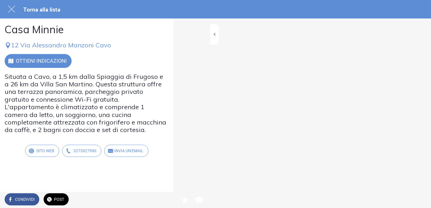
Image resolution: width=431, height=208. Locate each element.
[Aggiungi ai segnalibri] (148, 200)
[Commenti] (162, 200)
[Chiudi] (11, 9)
